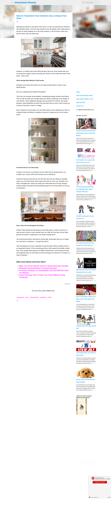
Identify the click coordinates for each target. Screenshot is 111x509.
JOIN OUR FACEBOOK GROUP (84, 95)
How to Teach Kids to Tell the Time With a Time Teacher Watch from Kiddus (85, 299)
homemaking (43, 297)
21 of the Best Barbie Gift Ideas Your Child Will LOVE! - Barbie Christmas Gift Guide (84, 189)
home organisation (34, 297)
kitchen (49, 297)
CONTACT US (80, 106)
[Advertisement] (43, 322)
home (27, 297)
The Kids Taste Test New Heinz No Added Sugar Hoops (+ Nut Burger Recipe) (85, 133)
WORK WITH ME (80, 102)
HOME (78, 92)
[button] (17, 22)
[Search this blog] (92, 2)
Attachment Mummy (25, 2)
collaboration (20, 297)
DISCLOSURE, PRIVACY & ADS (84, 99)
